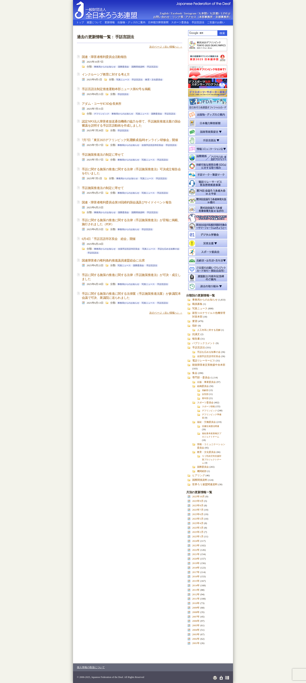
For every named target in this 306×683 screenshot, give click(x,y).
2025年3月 (198, 527)
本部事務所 (206, 17)
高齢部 (205, 390)
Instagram (190, 13)
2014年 (196, 585)
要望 (194, 321)
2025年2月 (198, 532)
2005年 (196, 625)
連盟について (94, 22)
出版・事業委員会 (206, 382)
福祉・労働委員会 (206, 422)
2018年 (196, 567)
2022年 (196, 550)
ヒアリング (198, 475)
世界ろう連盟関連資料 (205, 484)
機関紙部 (201, 471)
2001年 (196, 643)
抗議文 (196, 334)
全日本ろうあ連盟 (110, 10)
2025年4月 (198, 523)
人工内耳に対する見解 (209, 330)
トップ (80, 22)
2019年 (196, 563)
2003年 (196, 634)
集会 (194, 373)
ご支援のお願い (216, 22)
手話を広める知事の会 (168, 249)
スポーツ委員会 (180, 22)
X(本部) (203, 13)
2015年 (196, 581)
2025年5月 (198, 518)
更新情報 (110, 22)
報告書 (196, 338)
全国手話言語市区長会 (152, 145)
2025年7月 (198, 509)
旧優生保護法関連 (210, 426)
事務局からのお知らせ (105, 67)
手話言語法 (198, 22)
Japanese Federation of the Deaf (203, 3)
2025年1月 (198, 536)
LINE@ (225, 13)
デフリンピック (101, 114)
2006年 (196, 621)
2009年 (196, 607)
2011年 (196, 598)
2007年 (196, 616)
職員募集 (197, 304)
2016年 (196, 576)
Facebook (176, 13)
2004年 (196, 630)
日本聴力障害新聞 (158, 22)
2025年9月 (198, 501)
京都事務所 (222, 17)
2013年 (196, 590)
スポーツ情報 (208, 406)
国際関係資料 (138, 67)
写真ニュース (122, 79)
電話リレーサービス (203, 360)
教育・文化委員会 (153, 79)
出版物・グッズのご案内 (131, 22)
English (164, 13)
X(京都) (214, 13)
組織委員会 (203, 386)
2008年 (196, 612)
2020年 (196, 558)
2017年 (196, 572)
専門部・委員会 (201, 377)
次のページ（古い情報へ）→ (165, 46)
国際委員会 (123, 67)
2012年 (196, 594)
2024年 (196, 541)
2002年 (196, 639)
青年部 (205, 398)
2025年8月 (198, 505)
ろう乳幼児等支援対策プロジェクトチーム (211, 459)
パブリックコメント (203, 343)
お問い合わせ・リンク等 (168, 17)
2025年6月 (198, 514)
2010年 (196, 603)
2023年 (196, 545)
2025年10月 (198, 496)
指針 (194, 325)
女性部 (205, 394)
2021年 (196, 554)
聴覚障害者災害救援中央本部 (208, 365)
